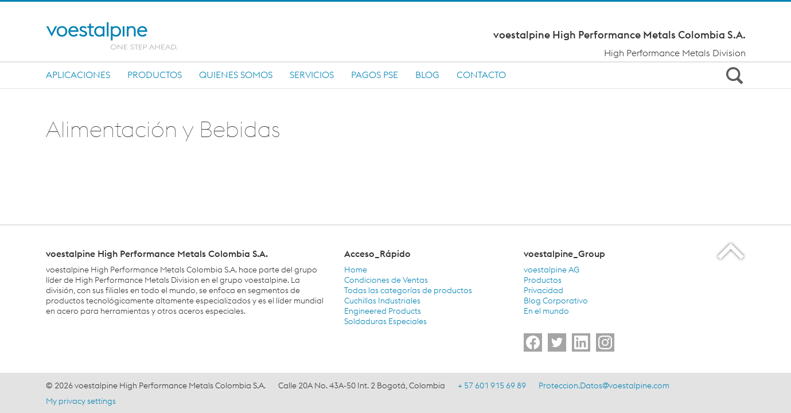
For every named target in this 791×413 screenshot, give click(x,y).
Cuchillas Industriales (382, 300)
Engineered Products (382, 311)
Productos (154, 74)
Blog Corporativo (556, 300)
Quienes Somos (235, 74)
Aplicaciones (78, 74)
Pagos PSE (374, 74)
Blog (427, 74)
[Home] (122, 36)
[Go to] (533, 342)
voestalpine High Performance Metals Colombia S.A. (619, 35)
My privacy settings (81, 401)
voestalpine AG (551, 269)
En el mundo (546, 311)
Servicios (312, 74)
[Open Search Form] (733, 75)
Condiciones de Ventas (386, 280)
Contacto (481, 74)
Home (355, 269)
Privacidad (543, 290)
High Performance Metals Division (675, 53)
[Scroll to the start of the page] (732, 251)
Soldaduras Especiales (385, 321)
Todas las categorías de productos (408, 290)
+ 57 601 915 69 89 (492, 385)
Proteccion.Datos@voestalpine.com (604, 385)
